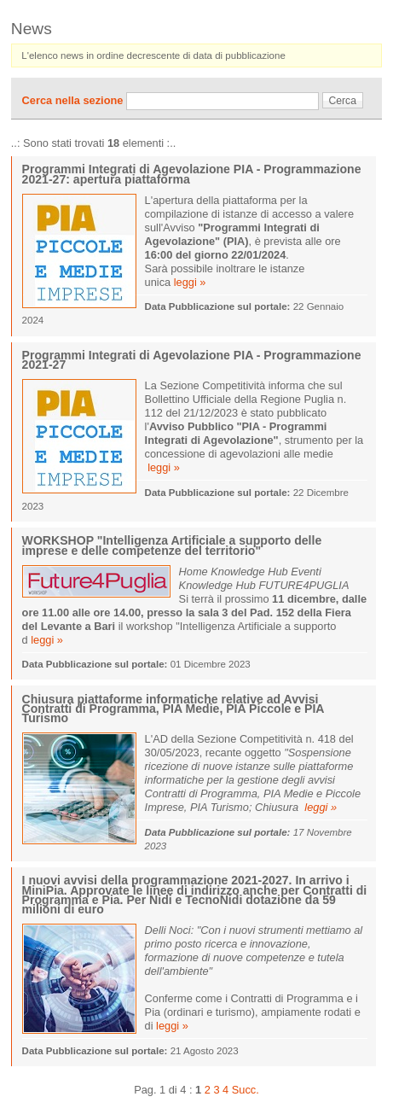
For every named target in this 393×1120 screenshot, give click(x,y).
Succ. (245, 1089)
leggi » (190, 282)
